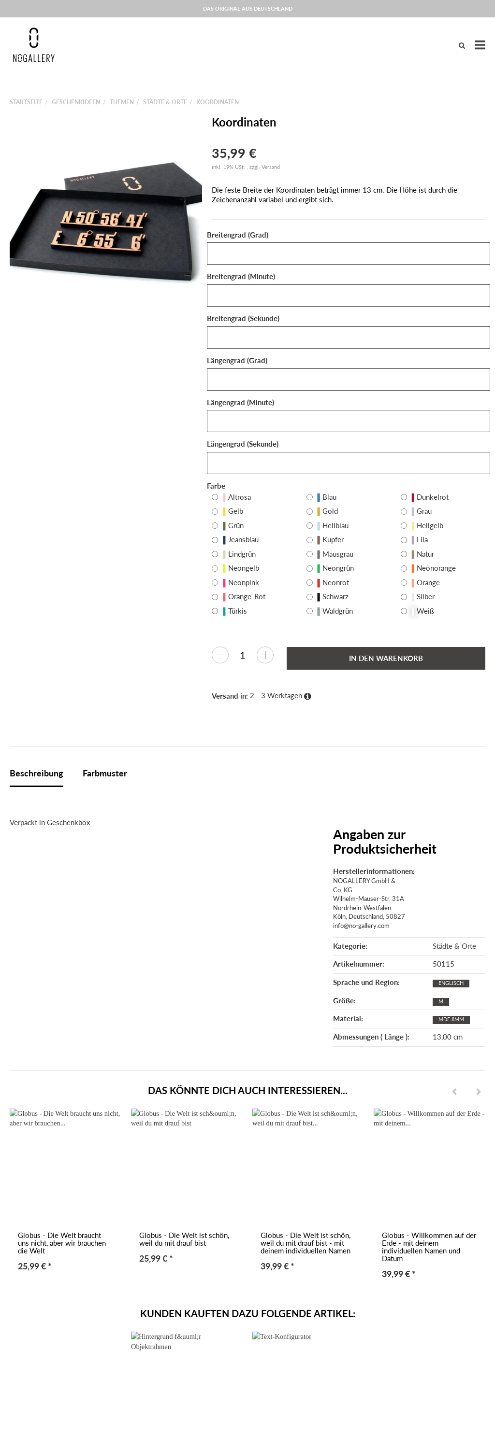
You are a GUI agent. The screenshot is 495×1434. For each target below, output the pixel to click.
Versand (271, 167)
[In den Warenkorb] (386, 658)
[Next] (478, 1092)
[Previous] (454, 1092)
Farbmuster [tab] (105, 773)
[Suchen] (462, 45)
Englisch (451, 983)
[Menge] (243, 655)
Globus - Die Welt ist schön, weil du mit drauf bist (184, 1239)
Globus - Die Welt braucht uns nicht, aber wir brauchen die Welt (62, 1243)
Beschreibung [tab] (36, 773)
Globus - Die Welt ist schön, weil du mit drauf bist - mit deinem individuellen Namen (305, 1243)
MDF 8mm (451, 1019)
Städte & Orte (454, 946)
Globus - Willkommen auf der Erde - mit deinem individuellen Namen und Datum (429, 1247)
